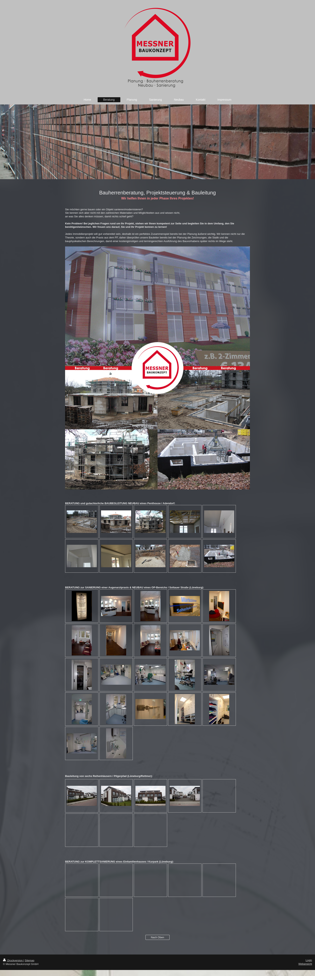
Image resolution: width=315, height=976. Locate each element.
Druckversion (13, 960)
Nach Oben (157, 937)
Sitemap (29, 960)
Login (309, 960)
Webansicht (305, 963)
